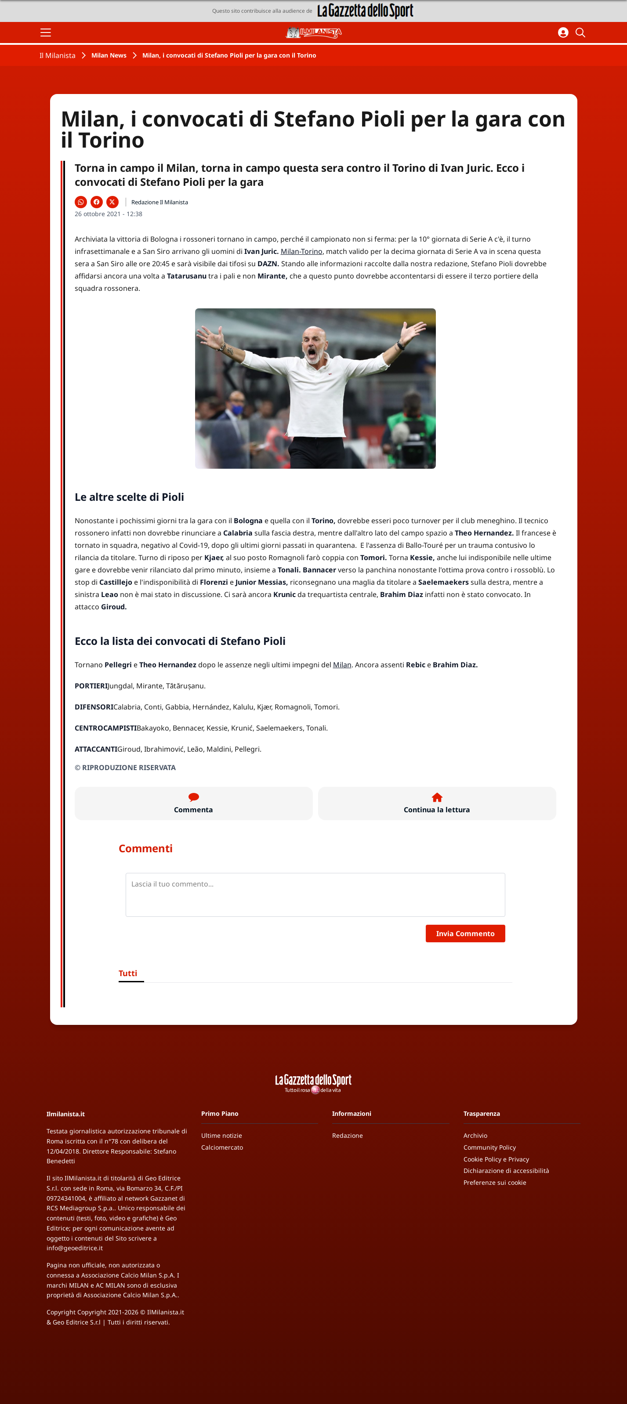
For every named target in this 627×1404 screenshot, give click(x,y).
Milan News (109, 55)
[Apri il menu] (46, 32)
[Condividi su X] (112, 202)
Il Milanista (58, 55)
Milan (342, 664)
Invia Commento (465, 933)
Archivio (475, 1135)
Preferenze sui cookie (495, 1182)
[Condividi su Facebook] (97, 202)
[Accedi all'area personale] (563, 32)
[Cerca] (582, 32)
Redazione (347, 1135)
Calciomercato (222, 1147)
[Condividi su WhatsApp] (81, 202)
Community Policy (490, 1147)
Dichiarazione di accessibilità (506, 1170)
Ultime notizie (221, 1135)
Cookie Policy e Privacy (496, 1159)
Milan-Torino (302, 251)
